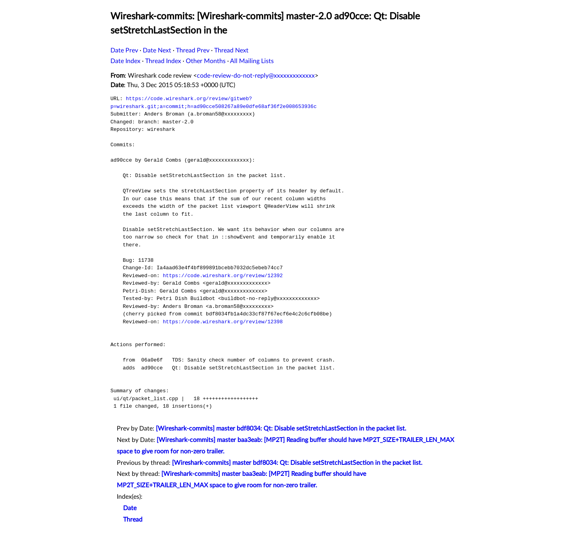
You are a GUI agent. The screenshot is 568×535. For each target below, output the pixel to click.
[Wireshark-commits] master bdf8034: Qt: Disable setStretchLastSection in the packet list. (281, 428)
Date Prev (124, 50)
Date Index (125, 61)
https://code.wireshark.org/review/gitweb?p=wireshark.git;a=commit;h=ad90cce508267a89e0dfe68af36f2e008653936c (213, 102)
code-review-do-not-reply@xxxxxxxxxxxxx (256, 76)
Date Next (157, 50)
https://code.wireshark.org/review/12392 (223, 275)
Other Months (206, 61)
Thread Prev (192, 50)
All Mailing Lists (252, 61)
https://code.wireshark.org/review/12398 (223, 321)
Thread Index (163, 61)
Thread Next (231, 50)
